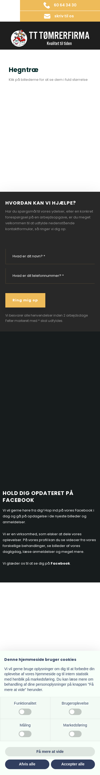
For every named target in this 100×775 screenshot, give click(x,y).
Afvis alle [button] (27, 764)
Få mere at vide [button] (50, 751)
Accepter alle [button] (73, 764)
